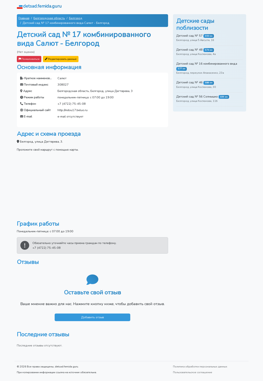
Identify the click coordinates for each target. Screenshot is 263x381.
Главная (23, 18)
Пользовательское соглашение (192, 372)
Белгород (75, 18)
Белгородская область (49, 18)
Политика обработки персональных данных (200, 366)
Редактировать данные (61, 59)
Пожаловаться (29, 59)
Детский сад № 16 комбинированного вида (206, 64)
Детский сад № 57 (189, 36)
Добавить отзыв (92, 317)
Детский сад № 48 (189, 50)
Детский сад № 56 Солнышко (197, 96)
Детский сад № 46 (189, 82)
